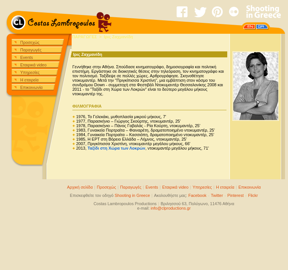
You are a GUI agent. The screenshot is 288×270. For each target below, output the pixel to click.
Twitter (217, 195)
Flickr (253, 195)
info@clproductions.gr (171, 208)
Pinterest (235, 195)
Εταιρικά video (33, 65)
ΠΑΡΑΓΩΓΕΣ (84, 36)
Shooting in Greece (132, 195)
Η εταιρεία (29, 80)
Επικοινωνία (31, 87)
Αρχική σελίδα (80, 187)
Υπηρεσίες (30, 72)
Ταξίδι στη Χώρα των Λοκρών (117, 148)
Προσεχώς (29, 42)
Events (26, 57)
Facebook (197, 195)
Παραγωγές (31, 50)
